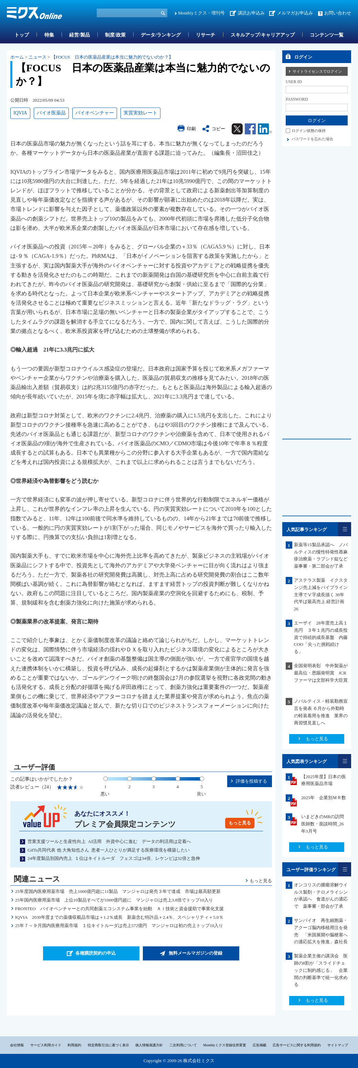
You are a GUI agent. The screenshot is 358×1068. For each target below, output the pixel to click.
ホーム (17, 57)
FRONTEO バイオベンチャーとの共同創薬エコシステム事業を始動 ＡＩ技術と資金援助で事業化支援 (119, 908)
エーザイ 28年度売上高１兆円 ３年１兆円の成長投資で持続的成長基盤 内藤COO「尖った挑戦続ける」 (321, 637)
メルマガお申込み (295, 13)
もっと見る (240, 822)
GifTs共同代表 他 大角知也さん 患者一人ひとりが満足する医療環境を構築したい (109, 850)
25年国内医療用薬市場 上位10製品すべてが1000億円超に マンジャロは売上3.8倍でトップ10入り (114, 900)
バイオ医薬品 (51, 112)
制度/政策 (115, 35)
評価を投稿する (251, 781)
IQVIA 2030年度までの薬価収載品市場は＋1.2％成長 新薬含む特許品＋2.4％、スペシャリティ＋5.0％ (119, 917)
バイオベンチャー (94, 112)
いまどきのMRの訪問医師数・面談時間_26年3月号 (322, 824)
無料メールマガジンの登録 (195, 953)
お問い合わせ (337, 13)
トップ (21, 35)
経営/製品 (79, 35)
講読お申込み (251, 13)
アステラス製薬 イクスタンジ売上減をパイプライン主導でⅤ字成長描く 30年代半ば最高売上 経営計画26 (321, 594)
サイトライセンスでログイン (317, 71)
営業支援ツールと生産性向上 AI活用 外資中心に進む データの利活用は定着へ (109, 841)
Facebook (250, 128)
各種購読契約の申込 (95, 953)
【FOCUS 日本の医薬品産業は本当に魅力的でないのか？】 (112, 57)
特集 (49, 35)
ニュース (37, 57)
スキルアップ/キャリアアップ (263, 35)
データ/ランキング (161, 35)
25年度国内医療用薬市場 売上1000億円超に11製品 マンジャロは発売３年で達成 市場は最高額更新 (118, 891)
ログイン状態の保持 (309, 131)
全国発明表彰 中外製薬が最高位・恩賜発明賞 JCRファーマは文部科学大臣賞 (323, 673)
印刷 (191, 128)
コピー (218, 128)
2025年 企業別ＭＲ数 (323, 797)
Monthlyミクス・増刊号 (201, 13)
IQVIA (20, 112)
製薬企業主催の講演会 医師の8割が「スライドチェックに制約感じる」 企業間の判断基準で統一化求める (321, 970)
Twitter (237, 128)
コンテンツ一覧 (327, 35)
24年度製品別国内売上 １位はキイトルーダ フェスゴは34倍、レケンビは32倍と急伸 (114, 858)
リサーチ (205, 35)
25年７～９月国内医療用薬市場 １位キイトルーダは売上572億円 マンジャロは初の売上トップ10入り (119, 925)
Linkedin (265, 128)
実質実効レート (140, 112)
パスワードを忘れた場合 (312, 139)
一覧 (344, 529)
